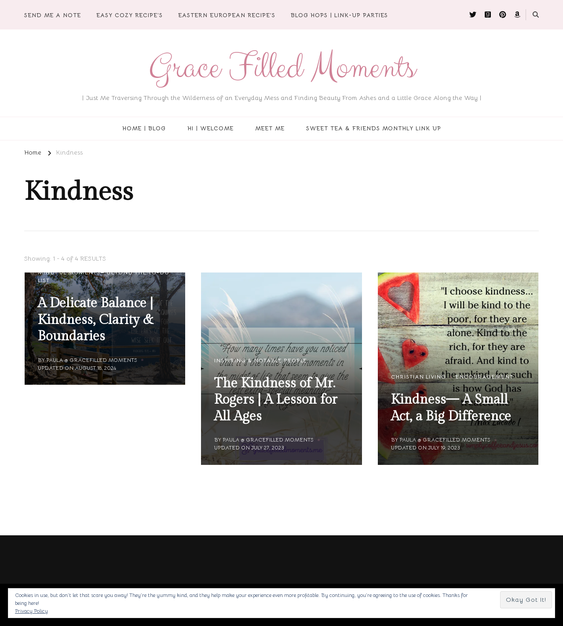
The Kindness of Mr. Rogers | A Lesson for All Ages (275, 400)
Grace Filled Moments (281, 67)
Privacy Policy (31, 611)
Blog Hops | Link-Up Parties (339, 15)
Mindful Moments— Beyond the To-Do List (103, 276)
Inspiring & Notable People (260, 360)
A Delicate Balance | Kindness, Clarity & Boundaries (96, 319)
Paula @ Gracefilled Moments (91, 360)
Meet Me (270, 128)
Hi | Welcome (210, 128)
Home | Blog (144, 128)
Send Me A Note (52, 15)
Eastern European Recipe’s (226, 15)
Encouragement (484, 376)
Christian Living (418, 376)
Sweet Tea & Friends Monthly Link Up (373, 128)
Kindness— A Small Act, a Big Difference (451, 408)
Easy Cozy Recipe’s (129, 15)
